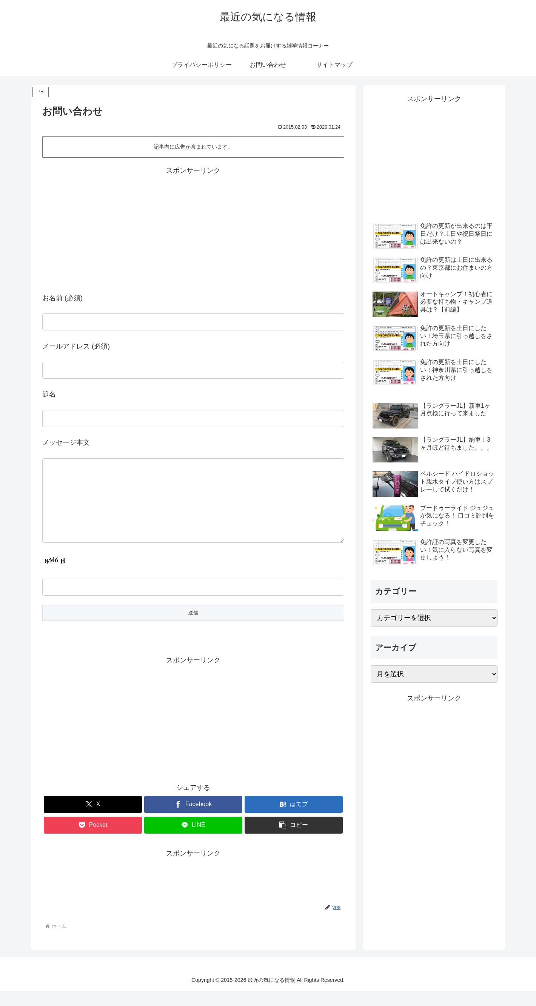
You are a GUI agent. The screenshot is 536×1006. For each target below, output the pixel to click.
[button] (294, 840)
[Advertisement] (117, 230)
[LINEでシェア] (193, 840)
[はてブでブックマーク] (294, 819)
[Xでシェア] (93, 819)
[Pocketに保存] (93, 840)
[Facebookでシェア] (193, 819)
